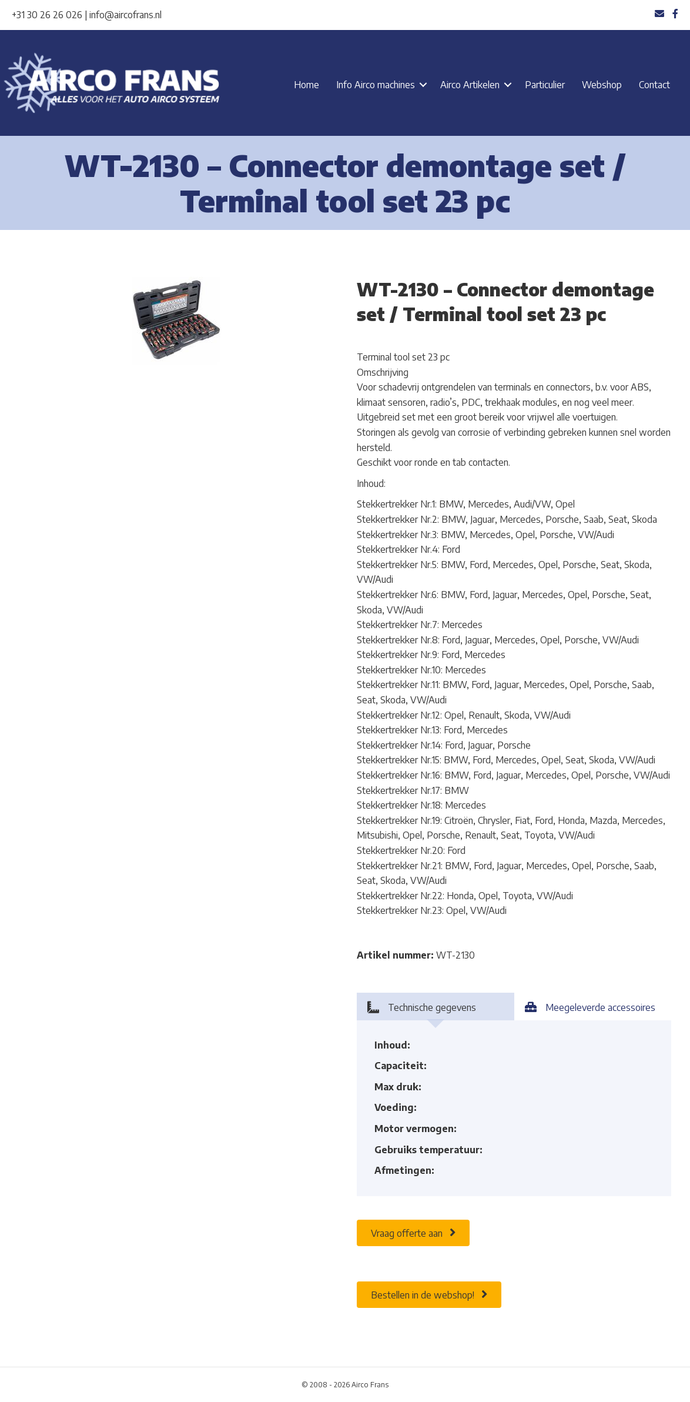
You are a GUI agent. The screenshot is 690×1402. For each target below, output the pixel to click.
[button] (423, 85)
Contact (654, 85)
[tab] (435, 1006)
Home (306, 85)
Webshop (602, 85)
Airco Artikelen (470, 85)
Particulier (545, 85)
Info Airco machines (375, 85)
